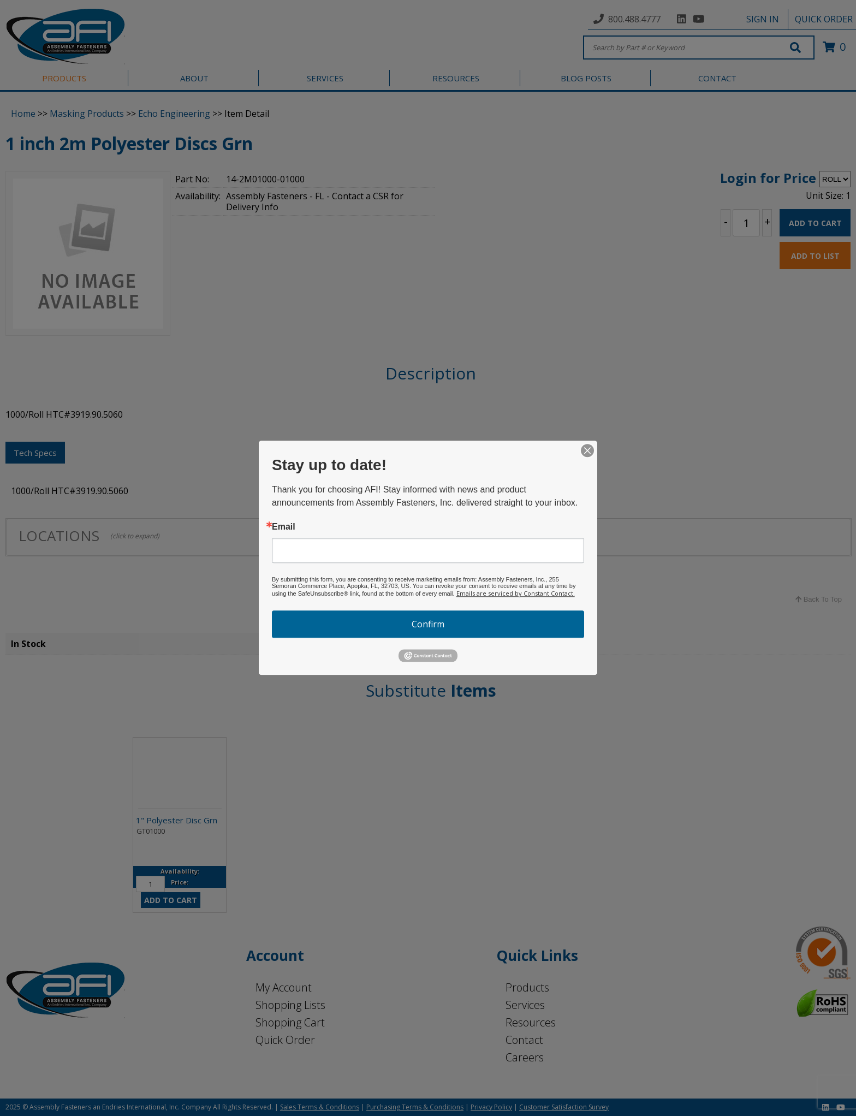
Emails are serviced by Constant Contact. (515, 593)
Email (283, 527)
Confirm (428, 624)
